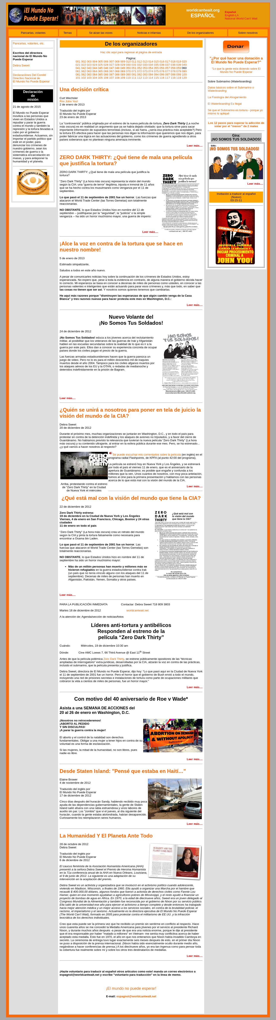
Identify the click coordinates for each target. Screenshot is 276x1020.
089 (122, 74)
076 (162, 71)
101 (77, 77)
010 (128, 61)
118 (173, 77)
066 (106, 71)
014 (150, 61)
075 (156, 71)
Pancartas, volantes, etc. (28, 43)
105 (100, 77)
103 (89, 77)
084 (94, 74)
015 (156, 61)
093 (145, 74)
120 (184, 77)
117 (167, 77)
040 (184, 64)
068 (117, 71)
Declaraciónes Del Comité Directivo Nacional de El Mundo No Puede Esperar (31, 78)
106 (106, 77)
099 (178, 74)
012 (139, 61)
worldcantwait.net (137, 610)
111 (134, 77)
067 (111, 71)
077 (167, 71)
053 (145, 68)
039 (178, 64)
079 (178, 71)
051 (134, 68)
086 (106, 74)
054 (150, 68)
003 (89, 61)
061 (77, 71)
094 (150, 74)
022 (83, 64)
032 (139, 64)
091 (134, 74)
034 (150, 64)
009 (122, 61)
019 (178, 61)
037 (167, 64)
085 (100, 74)
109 (122, 77)
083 (89, 74)
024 (94, 64)
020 (184, 61)
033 (145, 64)
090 (128, 74)
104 (94, 77)
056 (162, 68)
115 (156, 77)
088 (117, 74)
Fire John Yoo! (69, 101)
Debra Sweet (21, 65)
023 (89, 64)
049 (122, 68)
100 (184, 74)
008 (117, 61)
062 (83, 71)
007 (111, 61)
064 (94, 71)
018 (173, 61)
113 (145, 77)
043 (89, 68)
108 (117, 77)
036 (162, 64)
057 (167, 68)
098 (173, 74)
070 (128, 71)
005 (100, 61)
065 (100, 71)
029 (122, 64)
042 (83, 68)
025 (100, 64)
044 (94, 68)
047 (111, 68)
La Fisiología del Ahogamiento (227, 97)
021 (77, 64)
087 (111, 74)
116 (162, 77)
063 (89, 71)
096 (162, 74)
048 (117, 68)
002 (83, 61)
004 (94, 61)
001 (77, 61)
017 (167, 61)
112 (139, 77)
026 (106, 64)
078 (173, 71)
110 (128, 77)
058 (173, 68)
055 (156, 68)
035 (156, 64)
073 (145, 71)
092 (139, 74)
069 (122, 71)
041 (77, 68)
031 (134, 64)
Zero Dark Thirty (114, 658)
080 (184, 71)
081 (77, 74)
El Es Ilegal (225, 103)
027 (111, 64)
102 (83, 77)
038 (173, 64)
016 (162, 61)
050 (128, 68)
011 (134, 61)
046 (106, 68)
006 (106, 61)
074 (150, 71)
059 (178, 68)
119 (178, 77)
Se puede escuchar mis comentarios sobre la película (147, 454)
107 (111, 77)
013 (145, 61)
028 (117, 64)
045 (100, 68)
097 (167, 74)
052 (139, 68)
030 (128, 64)
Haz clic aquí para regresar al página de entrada (131, 52)
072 (139, 71)
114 (150, 77)
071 (134, 71)
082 (83, 74)
